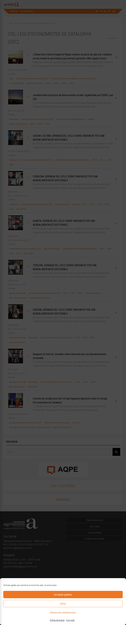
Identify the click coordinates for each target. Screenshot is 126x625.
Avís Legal (70, 620)
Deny (63, 603)
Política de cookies (57, 620)
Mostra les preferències (63, 612)
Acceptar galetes (63, 594)
